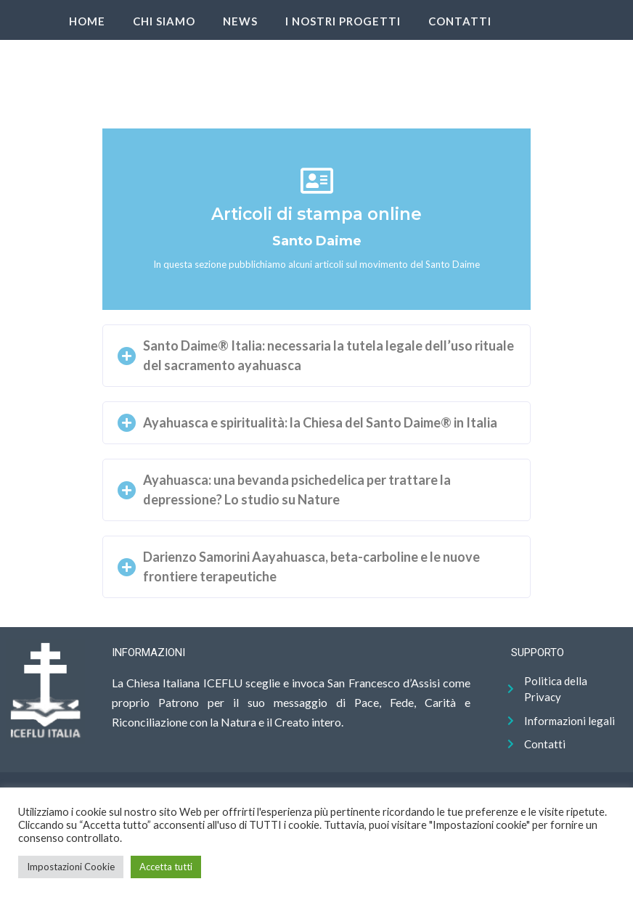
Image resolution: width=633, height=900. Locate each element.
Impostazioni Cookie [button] (71, 866)
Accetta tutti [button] (165, 866)
